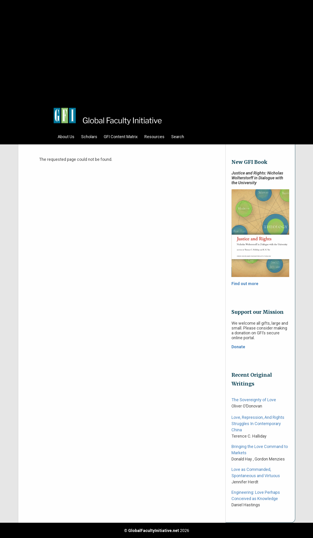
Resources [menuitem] (154, 136)
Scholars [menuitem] (89, 136)
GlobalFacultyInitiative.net (153, 530)
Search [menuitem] (177, 136)
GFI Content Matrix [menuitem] (121, 136)
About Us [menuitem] (66, 136)
